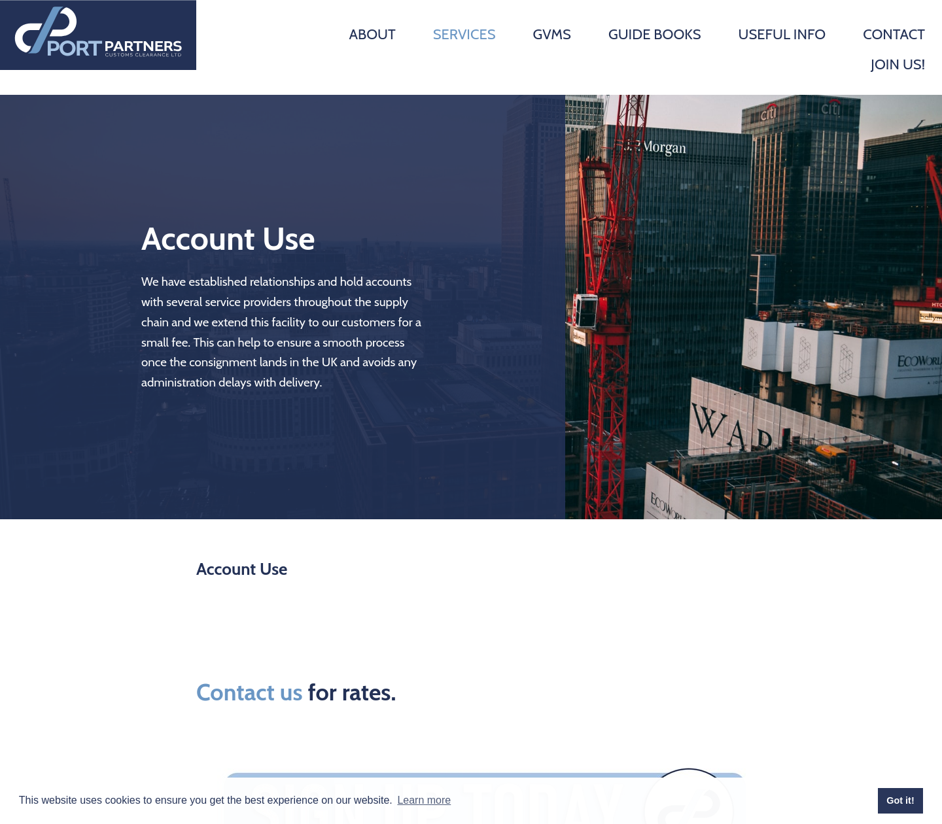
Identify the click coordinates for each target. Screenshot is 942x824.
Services (464, 34)
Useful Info (782, 34)
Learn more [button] (424, 800)
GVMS (551, 34)
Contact (894, 34)
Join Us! (898, 64)
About (372, 34)
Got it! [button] (900, 800)
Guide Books (654, 34)
